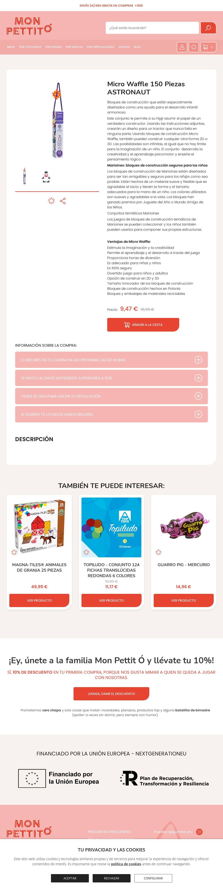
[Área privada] (182, 47)
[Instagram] (199, 831)
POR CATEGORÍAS (30, 47)
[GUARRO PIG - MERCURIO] (183, 552)
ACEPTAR (69, 878)
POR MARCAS (74, 47)
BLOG (137, 47)
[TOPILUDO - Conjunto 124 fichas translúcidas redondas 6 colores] (111, 552)
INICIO (11, 47)
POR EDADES (53, 47)
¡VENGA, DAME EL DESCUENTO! (111, 693)
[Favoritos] (194, 47)
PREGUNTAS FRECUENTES (109, 831)
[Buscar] (208, 28)
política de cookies (126, 864)
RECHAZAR (111, 878)
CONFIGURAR (153, 878)
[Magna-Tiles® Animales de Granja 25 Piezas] (39, 552)
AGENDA (124, 47)
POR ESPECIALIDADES (100, 47)
